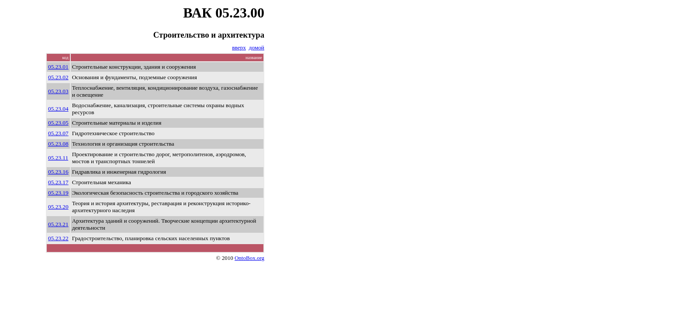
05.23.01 (58, 66)
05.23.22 (58, 238)
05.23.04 (58, 108)
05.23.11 (58, 157)
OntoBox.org (249, 258)
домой (256, 47)
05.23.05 (58, 122)
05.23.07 (58, 133)
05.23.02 (58, 77)
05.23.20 (58, 206)
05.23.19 (58, 192)
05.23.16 (58, 171)
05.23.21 (58, 224)
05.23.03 (58, 91)
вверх (239, 47)
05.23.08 (58, 143)
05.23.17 (58, 182)
